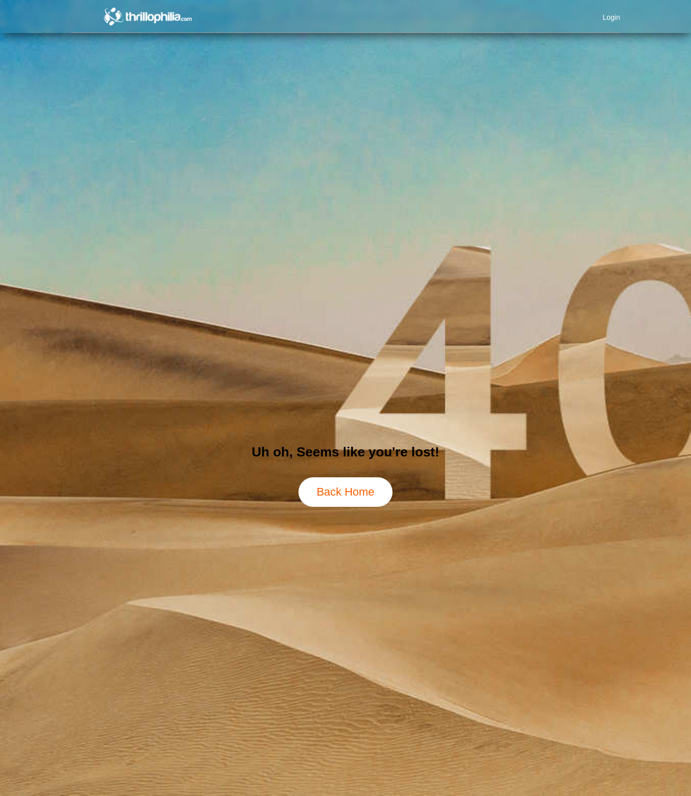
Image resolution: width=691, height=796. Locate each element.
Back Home (346, 491)
